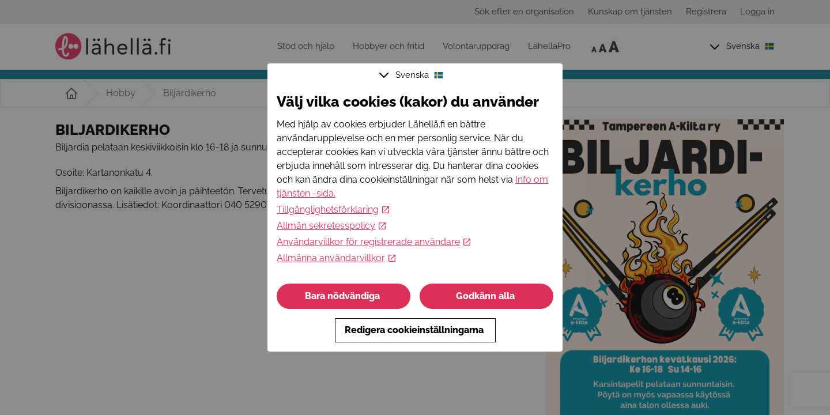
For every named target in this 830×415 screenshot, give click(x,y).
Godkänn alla (486, 295)
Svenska (412, 75)
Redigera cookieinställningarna (415, 330)
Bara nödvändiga (343, 295)
